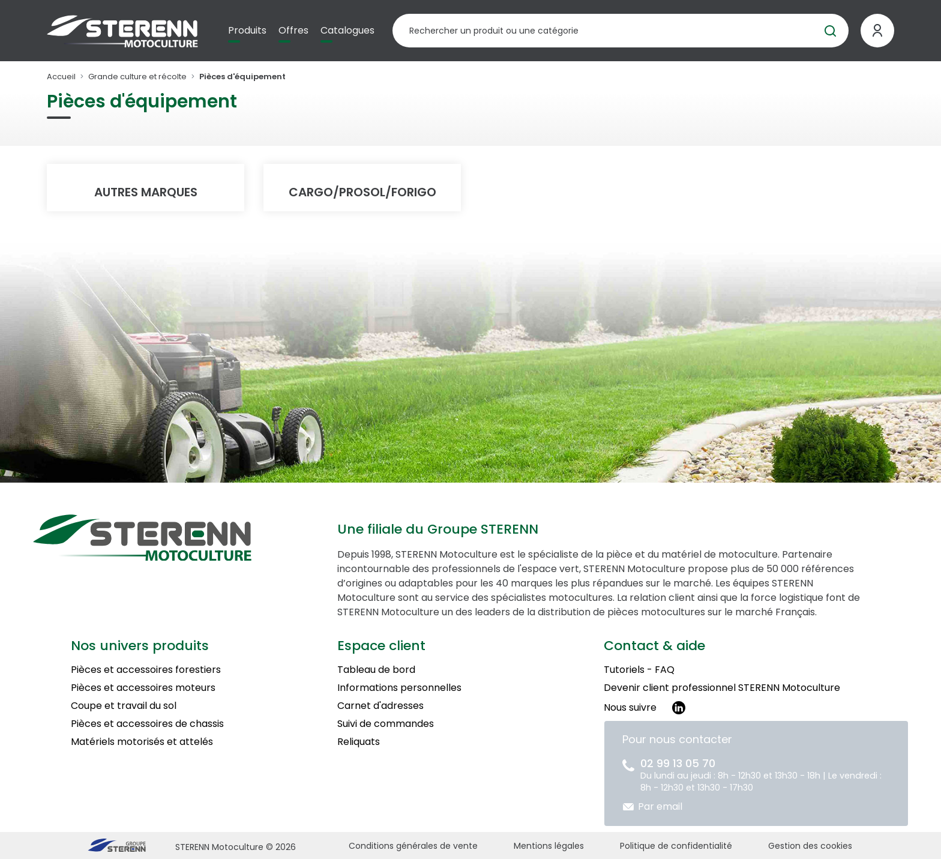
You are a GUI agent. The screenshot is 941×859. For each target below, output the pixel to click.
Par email (660, 806)
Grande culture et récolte (137, 76)
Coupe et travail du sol (123, 706)
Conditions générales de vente (413, 846)
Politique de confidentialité (676, 846)
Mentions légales (549, 846)
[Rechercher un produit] (620, 30)
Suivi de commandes (385, 724)
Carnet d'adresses (380, 706)
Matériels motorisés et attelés (142, 742)
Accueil (61, 76)
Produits (247, 30)
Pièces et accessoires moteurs (143, 688)
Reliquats (358, 742)
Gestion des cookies (810, 846)
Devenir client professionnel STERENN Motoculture (722, 688)
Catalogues (347, 30)
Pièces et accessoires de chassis (147, 724)
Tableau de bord (376, 670)
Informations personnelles (399, 688)
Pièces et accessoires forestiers (146, 670)
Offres (293, 30)
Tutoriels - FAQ (639, 670)
